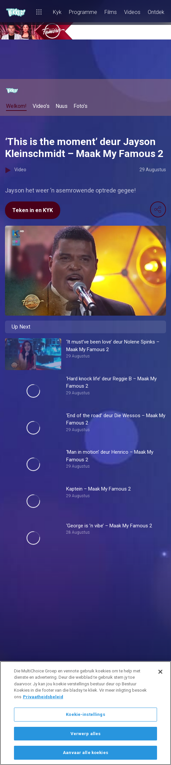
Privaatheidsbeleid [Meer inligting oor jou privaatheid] (43, 696)
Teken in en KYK (32, 210)
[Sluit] (160, 671)
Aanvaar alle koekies (85, 752)
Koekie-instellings (85, 714)
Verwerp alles (86, 733)
